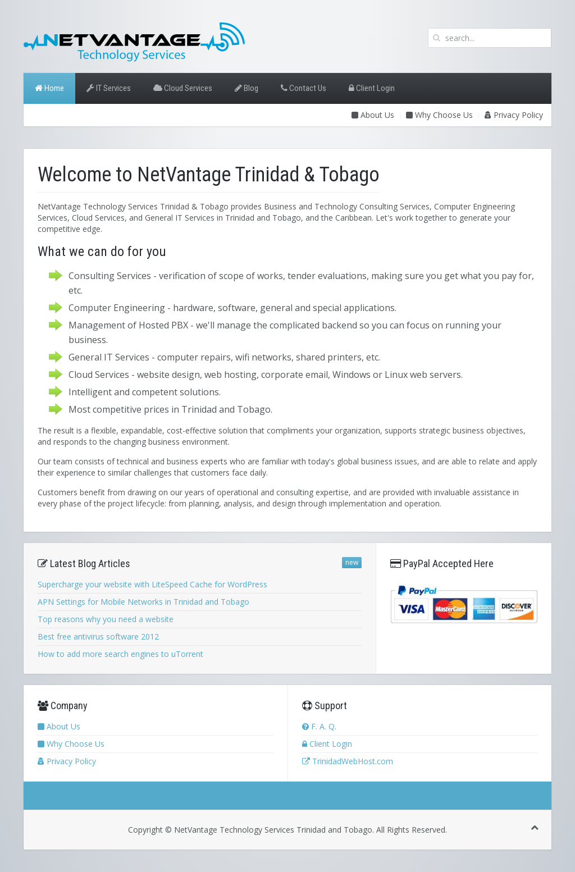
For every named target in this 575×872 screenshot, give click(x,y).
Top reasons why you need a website (106, 619)
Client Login (372, 88)
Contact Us (303, 88)
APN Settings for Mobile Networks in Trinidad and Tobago (143, 601)
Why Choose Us (439, 114)
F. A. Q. (319, 726)
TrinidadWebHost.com (347, 761)
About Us (373, 114)
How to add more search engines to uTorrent (120, 654)
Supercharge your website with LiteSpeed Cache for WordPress (152, 584)
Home (49, 88)
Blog (246, 88)
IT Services (108, 88)
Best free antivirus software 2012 (98, 636)
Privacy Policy (514, 114)
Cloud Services (182, 88)
